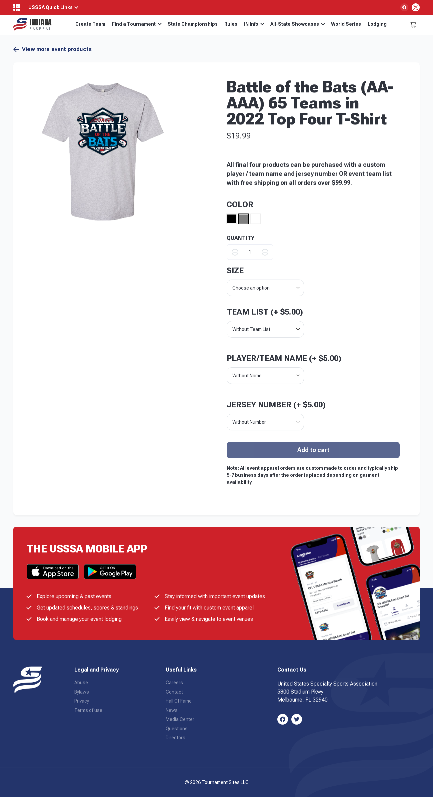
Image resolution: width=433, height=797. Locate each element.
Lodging (377, 24)
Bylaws (81, 692)
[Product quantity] (250, 252)
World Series (346, 24)
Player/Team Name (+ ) (284, 358)
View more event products (52, 49)
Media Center (180, 719)
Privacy (81, 701)
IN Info (254, 24)
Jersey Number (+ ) (276, 405)
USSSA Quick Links (50, 7)
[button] (102, 151)
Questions (177, 728)
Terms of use (88, 710)
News (172, 710)
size (235, 271)
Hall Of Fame (179, 701)
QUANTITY (240, 238)
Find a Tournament (137, 24)
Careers (174, 682)
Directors (175, 737)
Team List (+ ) (265, 312)
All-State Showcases (297, 24)
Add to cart (313, 449)
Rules (230, 24)
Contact (174, 692)
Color (240, 205)
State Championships (193, 24)
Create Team (90, 24)
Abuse (81, 682)
